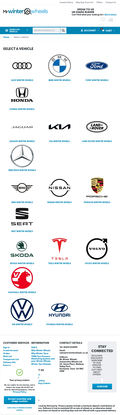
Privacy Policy (19, 392)
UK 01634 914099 (83, 12)
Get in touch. (110, 14)
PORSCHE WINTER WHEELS (97, 190)
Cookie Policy (66, 2)
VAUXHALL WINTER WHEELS (22, 280)
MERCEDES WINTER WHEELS (22, 157)
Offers (99, 2)
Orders (6, 353)
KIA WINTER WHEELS (59, 128)
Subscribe (102, 386)
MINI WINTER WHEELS (22, 190)
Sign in (6, 347)
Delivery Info (9, 362)
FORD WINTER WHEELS (97, 67)
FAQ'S (34, 347)
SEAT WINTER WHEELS (22, 218)
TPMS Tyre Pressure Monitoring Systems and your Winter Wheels (43, 358)
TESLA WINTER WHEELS (59, 251)
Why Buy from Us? (85, 2)
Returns (7, 365)
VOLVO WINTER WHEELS (97, 251)
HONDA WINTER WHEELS (22, 96)
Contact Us (110, 2)
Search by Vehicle (14, 31)
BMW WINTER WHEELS (59, 67)
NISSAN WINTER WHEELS (59, 190)
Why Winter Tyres (39, 353)
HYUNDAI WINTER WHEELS (59, 312)
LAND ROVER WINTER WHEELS (97, 128)
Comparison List (11, 359)
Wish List (7, 356)
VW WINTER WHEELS (22, 312)
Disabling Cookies (41, 383)
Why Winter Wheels (40, 350)
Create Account (10, 350)
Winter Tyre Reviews (41, 364)
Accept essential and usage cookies (19, 400)
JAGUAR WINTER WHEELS (22, 128)
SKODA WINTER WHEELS (22, 251)
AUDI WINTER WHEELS (22, 67)
